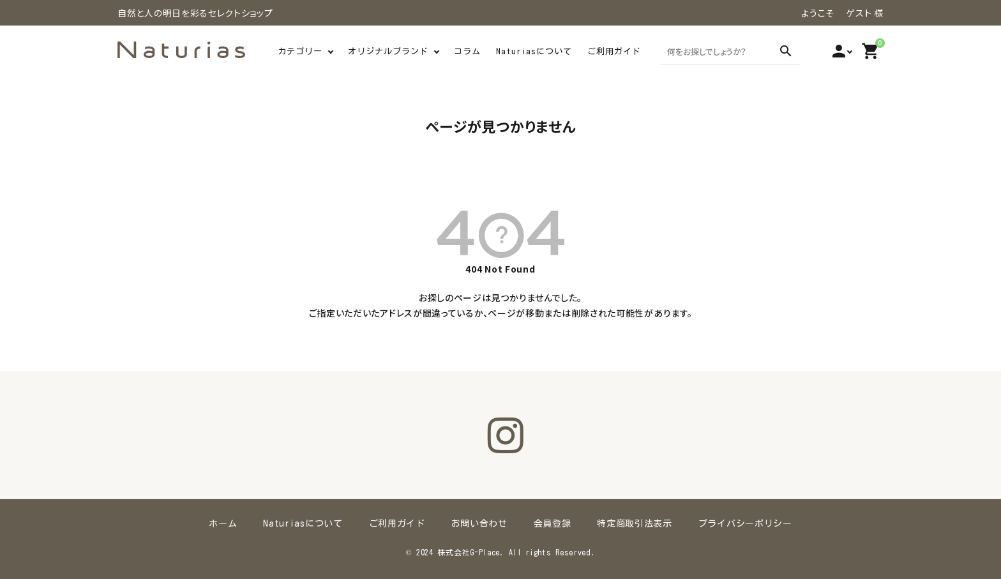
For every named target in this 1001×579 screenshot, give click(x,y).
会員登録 (552, 523)
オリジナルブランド (388, 51)
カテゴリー (300, 51)
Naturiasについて (534, 51)
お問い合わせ (479, 523)
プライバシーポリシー (743, 523)
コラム (467, 51)
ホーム (225, 523)
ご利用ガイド (614, 51)
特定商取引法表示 (634, 523)
